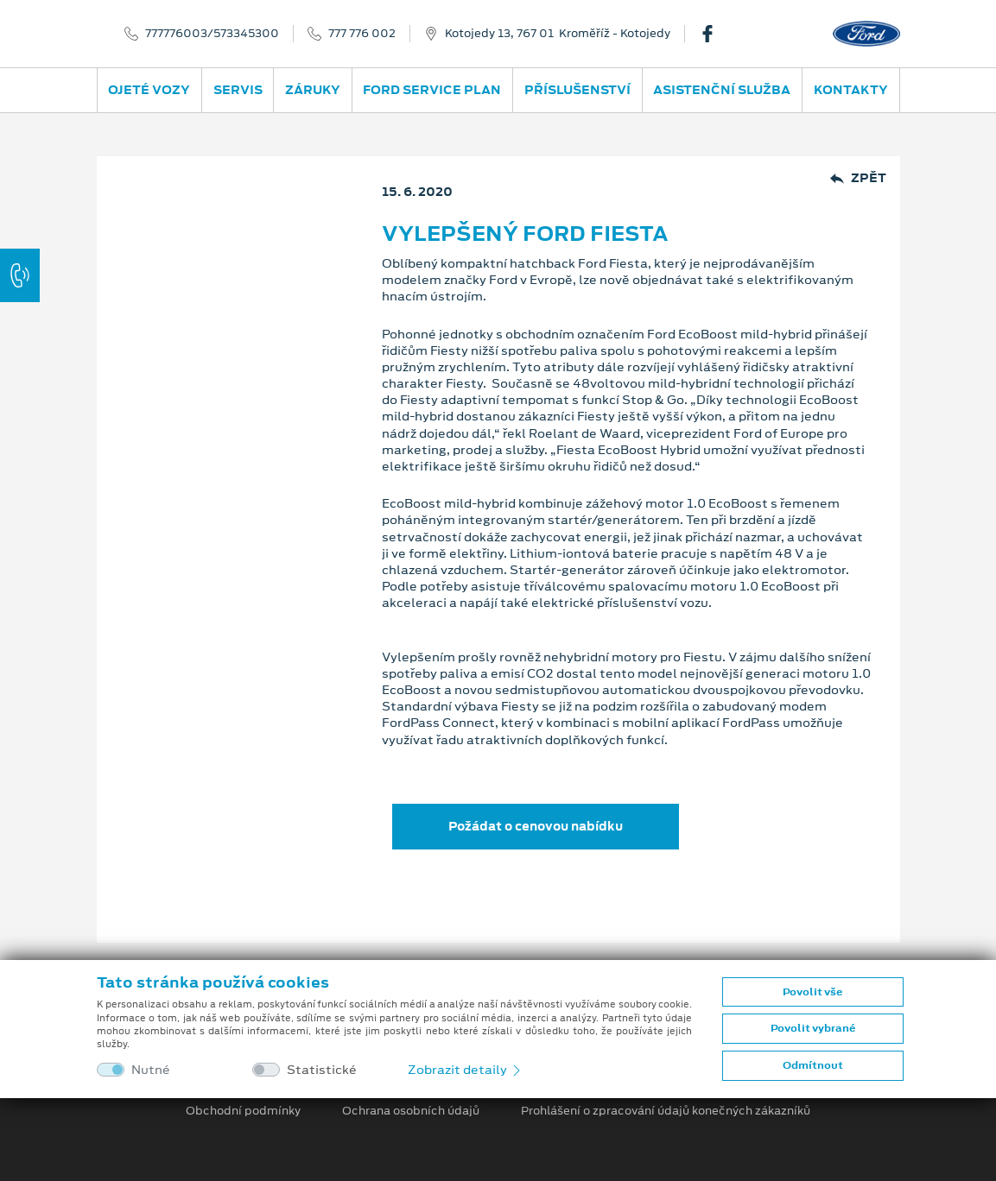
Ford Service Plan (432, 89)
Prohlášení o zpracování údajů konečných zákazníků (665, 1111)
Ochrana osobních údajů (410, 1111)
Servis (238, 89)
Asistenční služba (721, 89)
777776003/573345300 (212, 33)
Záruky (312, 89)
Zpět (858, 178)
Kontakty (851, 89)
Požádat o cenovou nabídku (535, 826)
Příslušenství (577, 89)
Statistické (322, 1070)
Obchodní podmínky (243, 1111)
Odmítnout (813, 1065)
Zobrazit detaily (465, 1069)
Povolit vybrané (813, 1028)
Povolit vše (812, 992)
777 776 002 (362, 33)
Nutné (150, 1070)
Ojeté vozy (149, 89)
